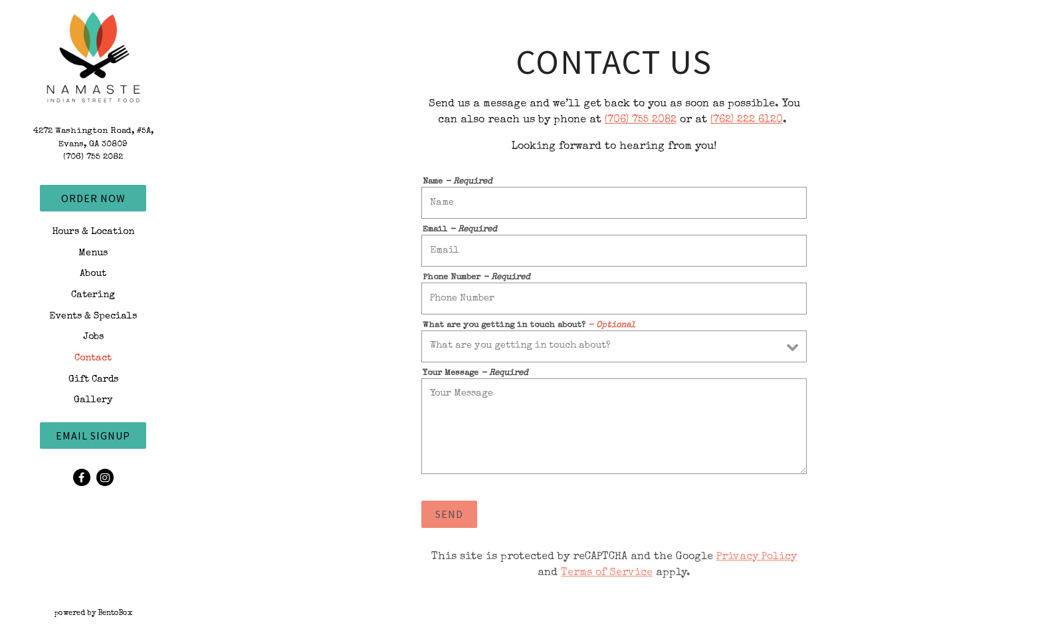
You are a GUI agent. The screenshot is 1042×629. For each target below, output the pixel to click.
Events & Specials (93, 316)
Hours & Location (93, 232)
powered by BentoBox (120, 612)
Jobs (93, 337)
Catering (93, 295)
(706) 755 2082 (93, 157)
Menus (93, 253)
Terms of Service (607, 573)
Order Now (93, 198)
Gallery (93, 400)
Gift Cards (93, 379)
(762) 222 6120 (746, 120)
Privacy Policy (756, 557)
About (93, 274)
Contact (93, 358)
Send (449, 514)
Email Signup (93, 435)
